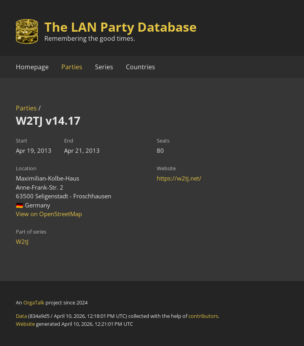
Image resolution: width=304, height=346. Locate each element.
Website (25, 323)
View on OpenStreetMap (49, 214)
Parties (71, 67)
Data (21, 315)
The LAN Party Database (120, 26)
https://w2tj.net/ (179, 178)
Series (104, 67)
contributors (203, 315)
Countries (140, 67)
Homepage (32, 67)
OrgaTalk (33, 302)
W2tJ (22, 241)
